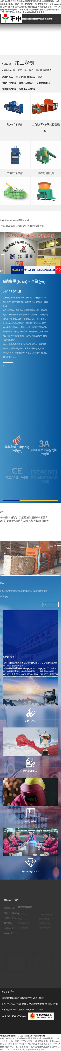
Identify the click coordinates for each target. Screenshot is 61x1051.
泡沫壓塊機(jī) (9, 89)
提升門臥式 (7, 77)
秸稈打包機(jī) (9, 83)
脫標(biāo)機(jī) (27, 89)
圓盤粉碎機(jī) (26, 83)
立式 (40, 77)
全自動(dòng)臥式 (25, 77)
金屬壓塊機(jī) (43, 83)
